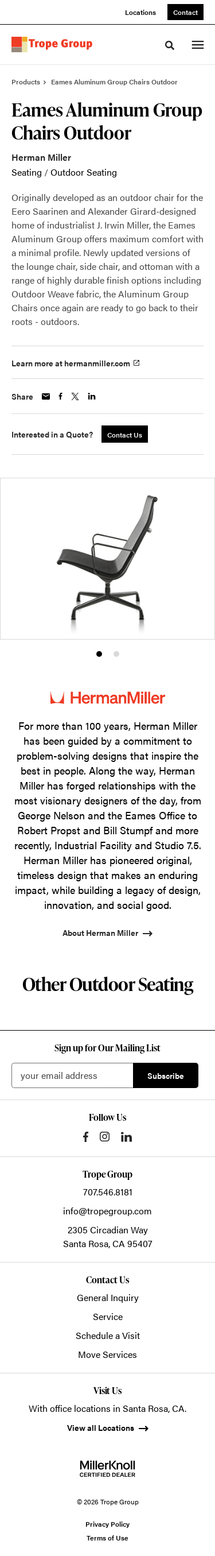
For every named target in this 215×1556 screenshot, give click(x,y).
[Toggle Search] (169, 45)
